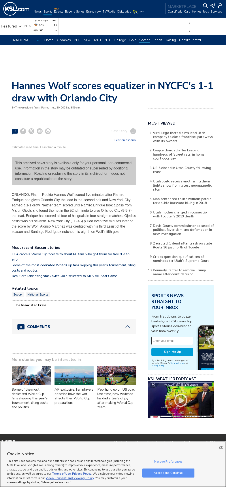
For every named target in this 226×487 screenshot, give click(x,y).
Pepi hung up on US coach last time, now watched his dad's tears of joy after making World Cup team (116, 398)
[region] (113, 464)
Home (48, 40)
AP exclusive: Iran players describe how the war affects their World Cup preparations (74, 396)
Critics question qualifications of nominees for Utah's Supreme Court (181, 258)
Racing (171, 40)
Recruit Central (190, 40)
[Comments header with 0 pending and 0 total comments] (74, 326)
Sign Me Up (172, 352)
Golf (132, 40)
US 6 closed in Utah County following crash (182, 169)
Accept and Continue (168, 473)
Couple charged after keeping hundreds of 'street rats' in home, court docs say (179, 154)
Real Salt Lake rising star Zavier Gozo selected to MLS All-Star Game (64, 276)
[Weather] (139, 14)
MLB (97, 40)
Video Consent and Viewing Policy (70, 478)
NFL (77, 40)
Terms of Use (177, 363)
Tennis (157, 40)
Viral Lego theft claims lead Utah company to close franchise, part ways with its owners (183, 136)
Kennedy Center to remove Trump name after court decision (179, 272)
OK (221, 447)
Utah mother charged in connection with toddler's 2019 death (181, 214)
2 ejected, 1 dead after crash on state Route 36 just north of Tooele (182, 245)
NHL (107, 40)
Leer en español (125, 140)
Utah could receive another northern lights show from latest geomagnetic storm (182, 185)
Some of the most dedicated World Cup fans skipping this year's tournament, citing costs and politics (30, 398)
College (120, 40)
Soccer (144, 40)
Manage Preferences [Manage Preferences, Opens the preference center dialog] (168, 462)
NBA (87, 40)
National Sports (37, 294)
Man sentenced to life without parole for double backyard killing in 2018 (182, 201)
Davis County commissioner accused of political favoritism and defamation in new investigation (183, 229)
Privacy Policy (157, 365)
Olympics (64, 40)
